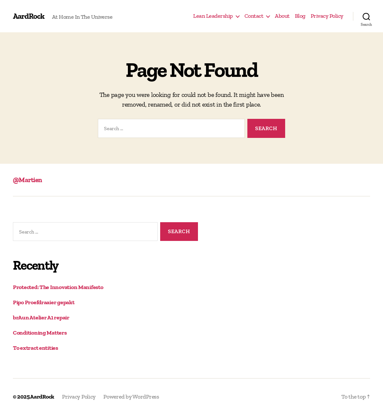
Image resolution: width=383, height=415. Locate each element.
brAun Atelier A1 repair (41, 317)
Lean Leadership (213, 16)
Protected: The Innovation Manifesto (58, 287)
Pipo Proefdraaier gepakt (44, 302)
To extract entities (35, 347)
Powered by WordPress (131, 396)
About (282, 16)
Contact (254, 16)
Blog (300, 16)
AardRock (28, 16)
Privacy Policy (327, 16)
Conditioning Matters (40, 332)
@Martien (27, 180)
